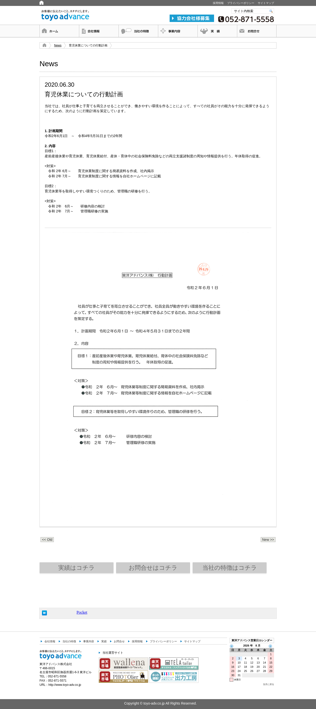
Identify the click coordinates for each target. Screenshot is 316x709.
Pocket (82, 612)
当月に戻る (268, 684)
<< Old (47, 540)
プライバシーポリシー (240, 2)
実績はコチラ (76, 567)
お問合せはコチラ (153, 567)
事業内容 (178, 31)
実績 (217, 31)
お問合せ (256, 31)
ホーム (59, 31)
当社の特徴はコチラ (229, 567)
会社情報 (98, 31)
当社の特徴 (138, 31)
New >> (268, 540)
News (57, 45)
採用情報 (218, 2)
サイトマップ (266, 2)
